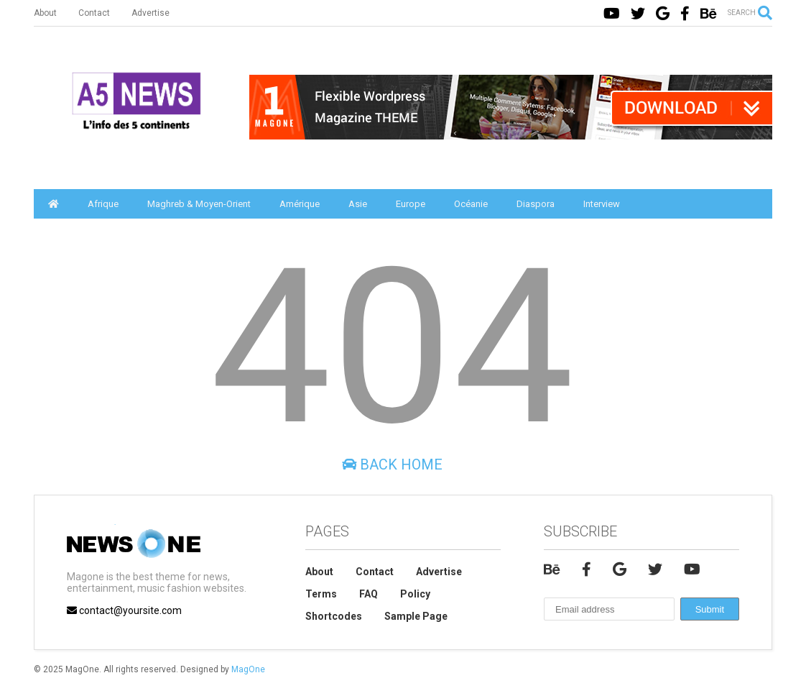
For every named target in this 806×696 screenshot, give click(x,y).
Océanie (471, 203)
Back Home (392, 464)
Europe (410, 203)
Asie (357, 203)
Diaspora (536, 203)
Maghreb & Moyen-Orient (199, 203)
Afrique (103, 203)
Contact (94, 13)
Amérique (299, 203)
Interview (601, 203)
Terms (321, 594)
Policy (415, 594)
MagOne (248, 669)
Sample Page (416, 616)
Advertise (150, 13)
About (45, 13)
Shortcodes (333, 616)
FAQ (368, 594)
